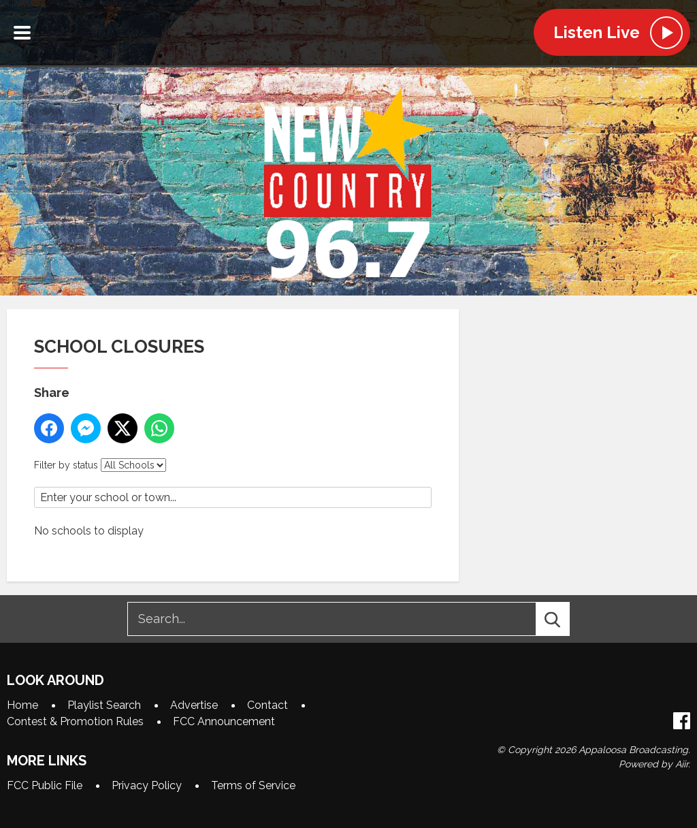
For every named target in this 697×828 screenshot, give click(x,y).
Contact (267, 705)
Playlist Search (104, 705)
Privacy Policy (147, 785)
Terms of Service (253, 785)
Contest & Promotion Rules (75, 721)
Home (22, 705)
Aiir (681, 764)
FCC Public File (44, 785)
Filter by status (66, 465)
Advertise (194, 705)
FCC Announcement (224, 721)
